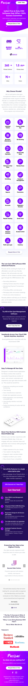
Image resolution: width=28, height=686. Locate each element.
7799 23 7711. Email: (17, 678)
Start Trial (21, 2)
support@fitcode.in (14, 680)
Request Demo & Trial (14, 23)
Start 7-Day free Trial (14, 325)
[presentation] (4, 565)
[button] (9, 579)
